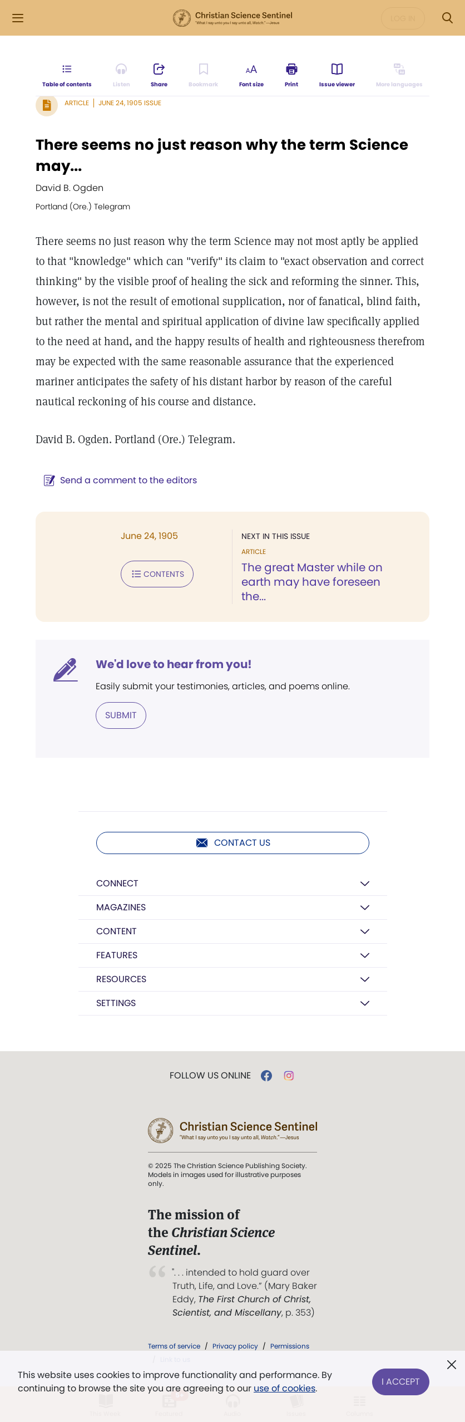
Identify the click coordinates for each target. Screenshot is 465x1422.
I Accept (401, 1381)
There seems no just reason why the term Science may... (222, 155)
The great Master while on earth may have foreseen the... (312, 582)
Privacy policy (235, 1346)
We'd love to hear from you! (174, 664)
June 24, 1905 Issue (129, 102)
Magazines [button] (121, 907)
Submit (121, 715)
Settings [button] (116, 1003)
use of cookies (284, 1388)
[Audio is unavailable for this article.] (121, 76)
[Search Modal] (447, 18)
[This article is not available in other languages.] (399, 76)
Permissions (289, 1346)
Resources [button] (121, 979)
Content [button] (116, 931)
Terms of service (174, 1346)
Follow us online (210, 1075)
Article (77, 102)
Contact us (232, 843)
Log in (402, 18)
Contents (157, 574)
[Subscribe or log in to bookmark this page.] (203, 76)
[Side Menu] (17, 18)
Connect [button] (117, 883)
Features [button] (116, 955)
